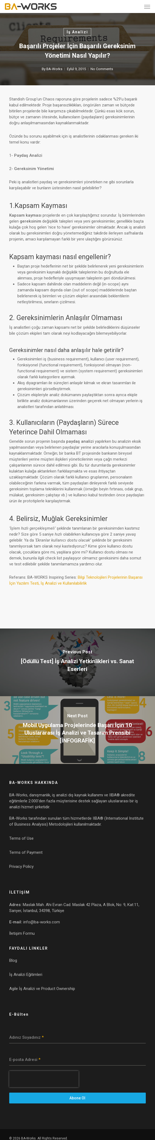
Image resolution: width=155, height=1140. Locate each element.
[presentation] (44, 1079)
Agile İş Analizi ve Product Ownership (42, 988)
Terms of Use (21, 838)
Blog (13, 960)
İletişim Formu (22, 933)
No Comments (102, 69)
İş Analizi (77, 32)
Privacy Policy (21, 866)
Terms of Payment (26, 852)
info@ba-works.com (41, 922)
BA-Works (54, 69)
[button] (147, 6)
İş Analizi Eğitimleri (25, 974)
